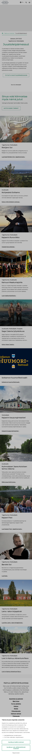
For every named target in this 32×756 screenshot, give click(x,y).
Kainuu (16, 706)
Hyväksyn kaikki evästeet (16, 742)
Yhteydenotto (16, 711)
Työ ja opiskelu (16, 704)
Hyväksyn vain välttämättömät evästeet (16, 747)
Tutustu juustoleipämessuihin (16, 75)
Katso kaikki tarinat (11, 108)
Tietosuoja (16, 716)
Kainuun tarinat (16, 713)
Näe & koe (16, 701)
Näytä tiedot (16, 753)
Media (16, 708)
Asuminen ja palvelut (16, 699)
